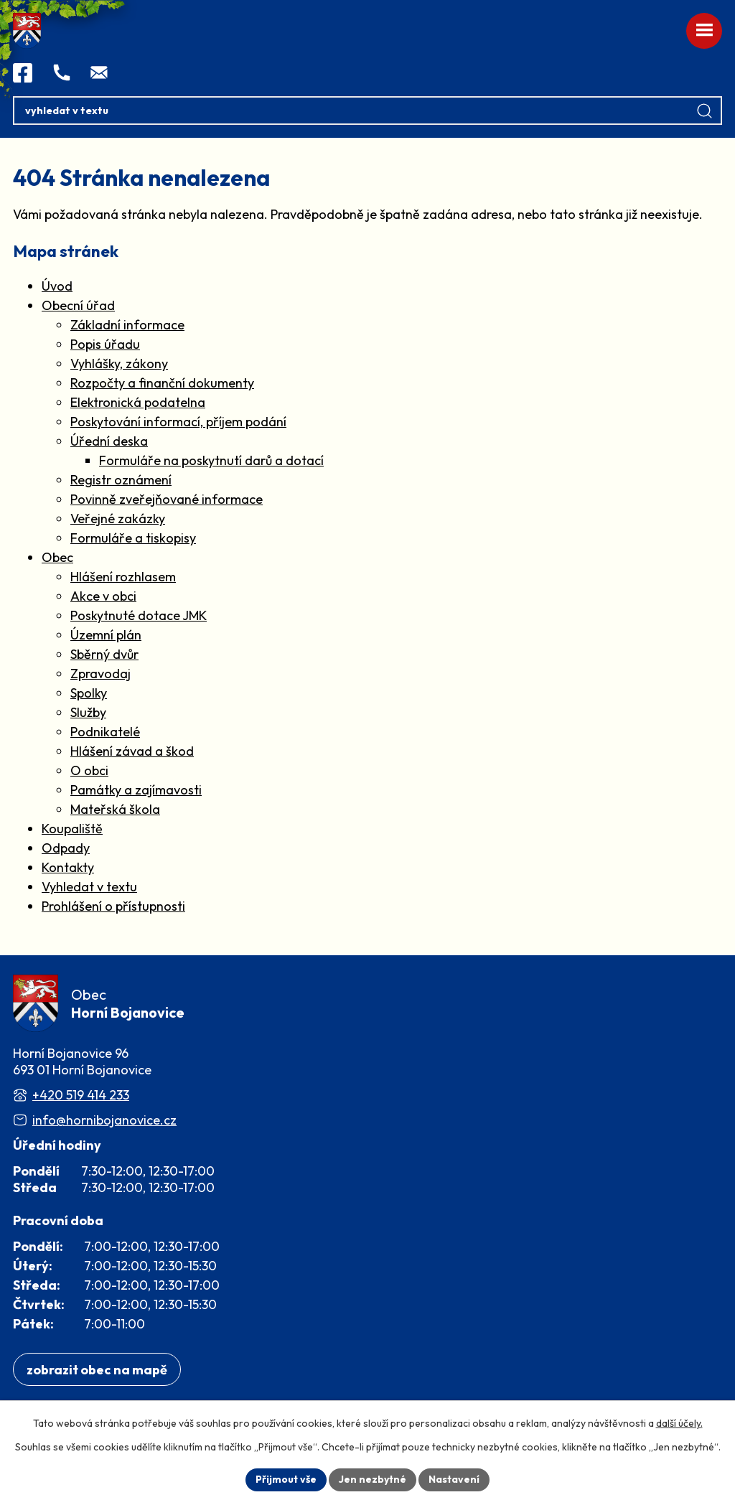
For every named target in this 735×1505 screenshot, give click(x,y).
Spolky (88, 693)
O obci (89, 770)
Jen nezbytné (372, 1479)
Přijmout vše (286, 1479)
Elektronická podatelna (137, 402)
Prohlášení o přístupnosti (113, 906)
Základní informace (127, 325)
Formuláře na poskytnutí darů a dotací (211, 460)
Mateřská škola (115, 809)
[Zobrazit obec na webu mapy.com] (97, 1370)
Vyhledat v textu (89, 886)
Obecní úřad (78, 305)
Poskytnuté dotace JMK (138, 615)
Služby (88, 712)
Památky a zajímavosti (136, 790)
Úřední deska (109, 441)
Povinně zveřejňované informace (166, 499)
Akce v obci (103, 596)
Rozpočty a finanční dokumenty (162, 383)
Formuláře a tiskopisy (133, 538)
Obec (57, 557)
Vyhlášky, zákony (119, 363)
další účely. (679, 1423)
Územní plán (105, 635)
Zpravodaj (100, 673)
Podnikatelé (105, 731)
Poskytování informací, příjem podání (178, 421)
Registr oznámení (121, 480)
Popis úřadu (105, 344)
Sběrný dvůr (104, 654)
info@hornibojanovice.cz (104, 1120)
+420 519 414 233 (80, 1095)
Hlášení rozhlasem (123, 576)
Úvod (57, 286)
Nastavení (454, 1479)
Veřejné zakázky (117, 518)
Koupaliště (72, 828)
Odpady (66, 848)
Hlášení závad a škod (132, 751)
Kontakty (68, 867)
